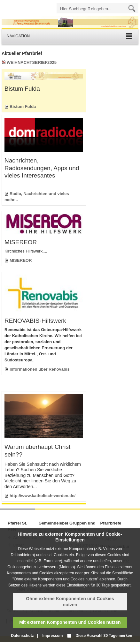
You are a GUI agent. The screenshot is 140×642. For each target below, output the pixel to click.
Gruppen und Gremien (82, 526)
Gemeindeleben (53, 523)
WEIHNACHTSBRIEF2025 (32, 62)
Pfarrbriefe (110, 523)
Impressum (52, 635)
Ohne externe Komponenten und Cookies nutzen (70, 601)
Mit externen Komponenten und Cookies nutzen (70, 622)
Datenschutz (22, 635)
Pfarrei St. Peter (17, 526)
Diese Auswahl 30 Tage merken (103, 635)
